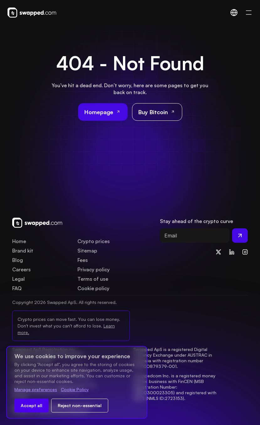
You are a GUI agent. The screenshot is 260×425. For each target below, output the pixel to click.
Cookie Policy (75, 389)
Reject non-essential (80, 405)
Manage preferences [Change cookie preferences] (35, 389)
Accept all (31, 405)
